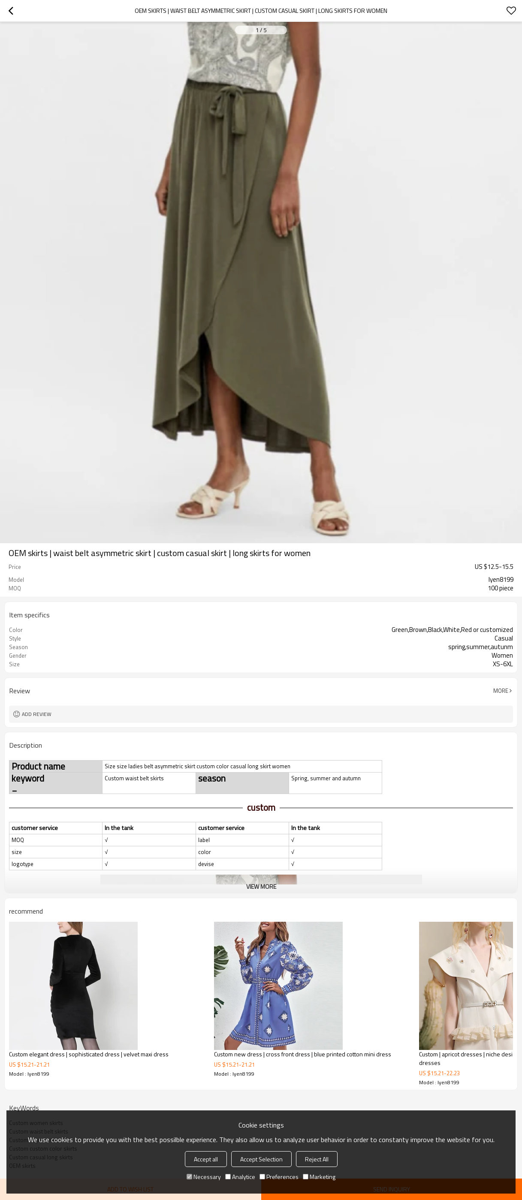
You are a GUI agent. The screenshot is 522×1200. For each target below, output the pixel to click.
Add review (36, 714)
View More (261, 886)
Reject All (317, 1159)
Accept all (206, 1159)
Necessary (204, 1176)
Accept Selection (261, 1159)
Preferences (279, 1176)
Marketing (319, 1176)
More (500, 690)
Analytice (240, 1176)
